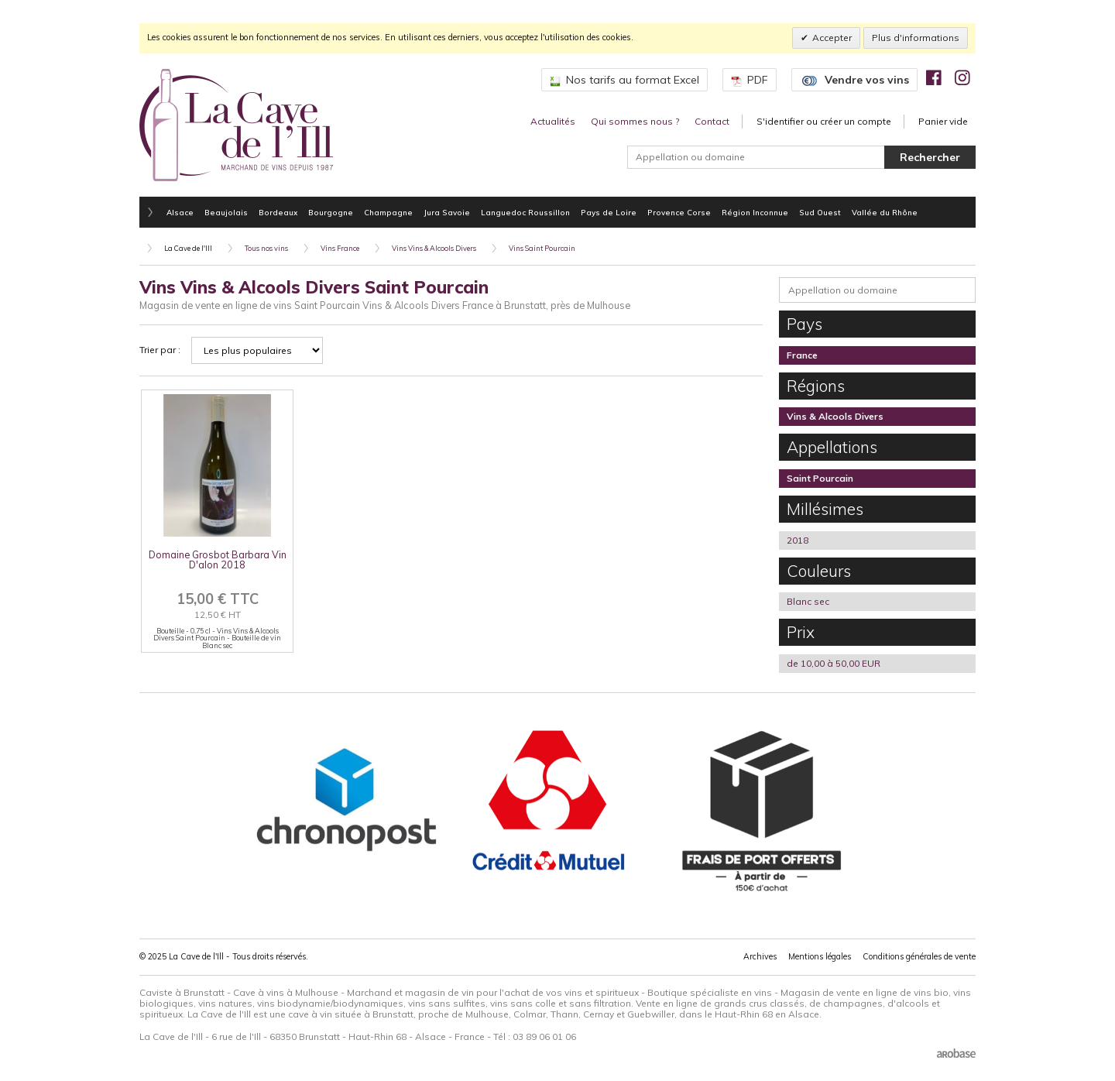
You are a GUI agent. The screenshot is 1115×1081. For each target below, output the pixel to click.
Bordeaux (278, 212)
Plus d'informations (915, 37)
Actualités (552, 121)
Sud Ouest (820, 212)
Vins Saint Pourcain (542, 248)
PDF (749, 80)
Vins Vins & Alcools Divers (434, 248)
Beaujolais (226, 212)
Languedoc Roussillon (525, 212)
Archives (760, 956)
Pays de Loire (608, 212)
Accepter (832, 37)
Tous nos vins (266, 248)
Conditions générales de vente (919, 956)
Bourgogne (330, 212)
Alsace (180, 212)
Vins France (340, 248)
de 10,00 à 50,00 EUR (833, 663)
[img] (934, 77)
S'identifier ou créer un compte (823, 121)
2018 (797, 540)
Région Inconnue (755, 212)
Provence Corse (679, 212)
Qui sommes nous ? (635, 121)
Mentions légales (819, 956)
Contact (712, 121)
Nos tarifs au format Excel (624, 80)
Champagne (388, 212)
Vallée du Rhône (885, 212)
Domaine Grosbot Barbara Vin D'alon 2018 (217, 559)
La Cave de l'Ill (188, 248)
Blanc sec (808, 601)
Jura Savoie (447, 212)
